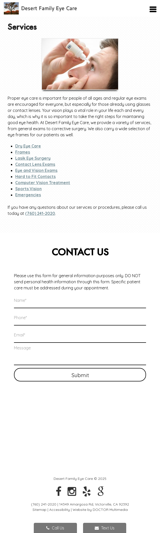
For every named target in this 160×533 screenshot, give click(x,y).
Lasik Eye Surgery (33, 158)
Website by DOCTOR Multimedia (100, 509)
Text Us (105, 527)
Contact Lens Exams (35, 164)
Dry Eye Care (28, 146)
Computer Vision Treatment (42, 182)
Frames (22, 152)
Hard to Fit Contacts (35, 176)
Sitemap (39, 509)
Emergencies (28, 194)
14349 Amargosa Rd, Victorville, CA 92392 (94, 504)
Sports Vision (28, 188)
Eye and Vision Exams (36, 170)
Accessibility (59, 509)
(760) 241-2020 (40, 213)
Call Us (55, 527)
